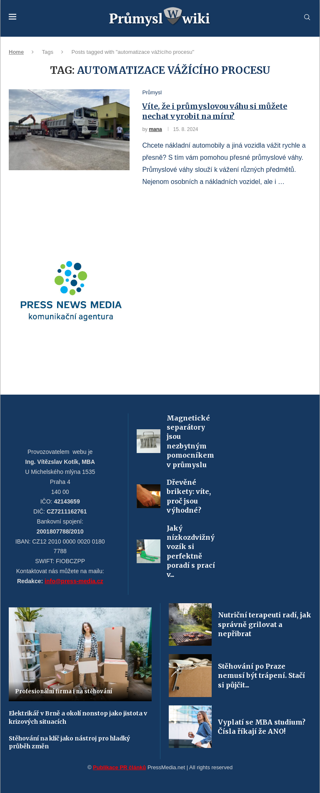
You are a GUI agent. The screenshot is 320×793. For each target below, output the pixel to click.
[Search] (307, 17)
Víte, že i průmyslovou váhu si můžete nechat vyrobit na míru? (214, 111)
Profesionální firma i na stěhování (63, 691)
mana (155, 129)
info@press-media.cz (74, 581)
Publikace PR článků (119, 767)
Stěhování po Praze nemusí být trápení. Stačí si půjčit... (261, 675)
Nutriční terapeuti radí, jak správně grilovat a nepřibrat (264, 624)
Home (16, 52)
